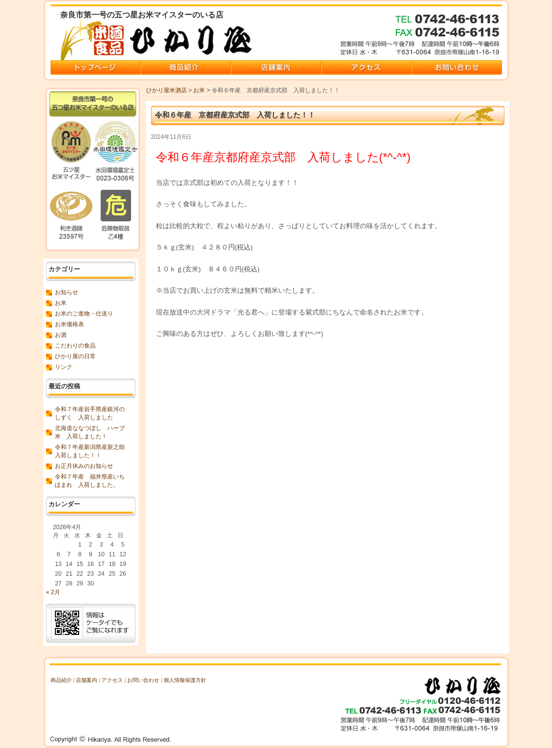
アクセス (112, 680)
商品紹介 (61, 680)
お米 (199, 90)
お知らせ (66, 292)
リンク (63, 367)
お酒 (61, 335)
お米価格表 (69, 324)
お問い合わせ (143, 680)
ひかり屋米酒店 (166, 90)
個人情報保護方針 (185, 680)
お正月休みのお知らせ (84, 466)
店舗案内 (86, 680)
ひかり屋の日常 (75, 356)
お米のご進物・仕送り (84, 313)
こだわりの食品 (75, 345)
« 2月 (53, 592)
